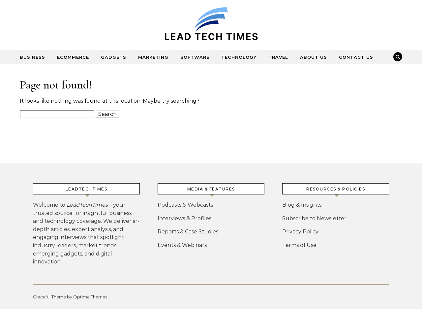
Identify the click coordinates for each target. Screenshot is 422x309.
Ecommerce (73, 57)
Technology (238, 57)
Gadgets (113, 57)
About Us (313, 57)
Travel (278, 57)
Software (194, 57)
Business (32, 57)
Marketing (153, 57)
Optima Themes (90, 296)
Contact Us (356, 57)
